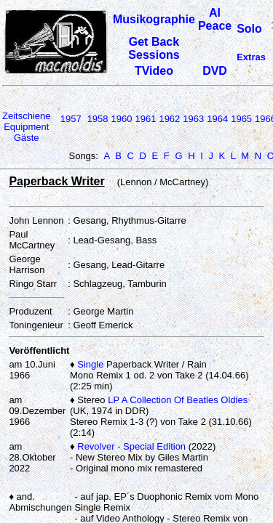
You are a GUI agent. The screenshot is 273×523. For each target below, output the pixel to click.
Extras (251, 57)
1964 (217, 118)
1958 (97, 118)
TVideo (154, 71)
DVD (214, 71)
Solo (249, 29)
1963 (193, 118)
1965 (241, 118)
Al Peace (215, 19)
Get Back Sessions (153, 48)
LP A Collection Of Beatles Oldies (178, 399)
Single (90, 364)
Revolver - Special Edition (131, 446)
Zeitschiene (26, 115)
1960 (121, 118)
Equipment (26, 126)
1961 (145, 118)
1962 (169, 118)
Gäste (26, 137)
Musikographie (154, 19)
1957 (71, 118)
